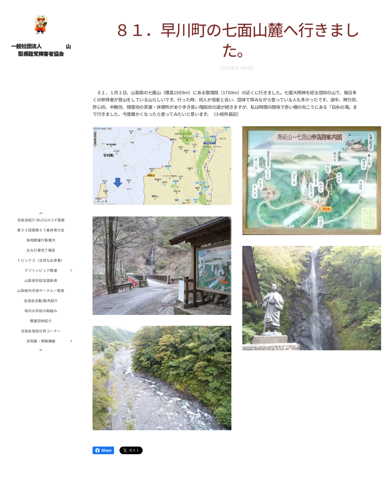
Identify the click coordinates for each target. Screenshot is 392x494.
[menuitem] (41, 220)
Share (103, 450)
